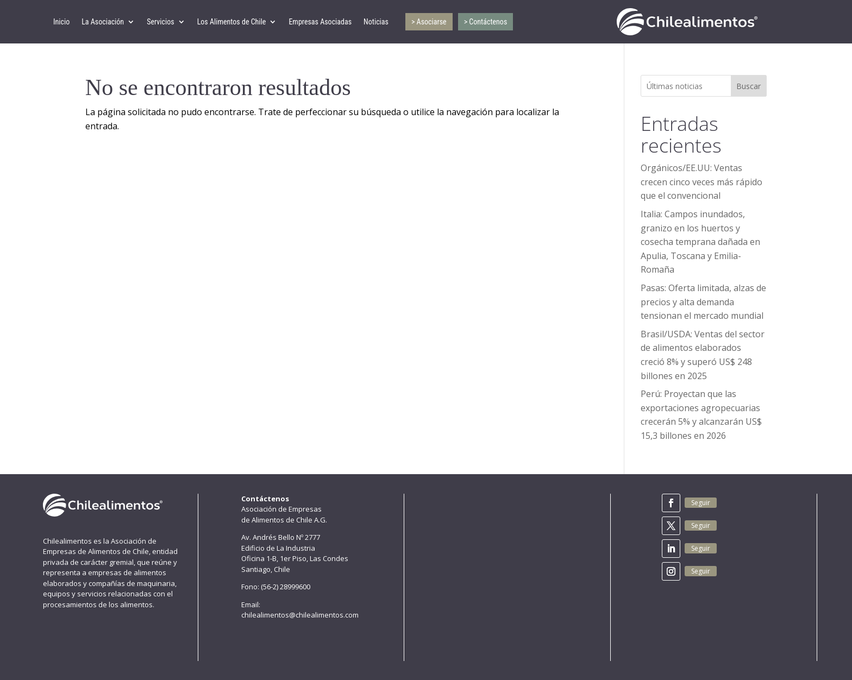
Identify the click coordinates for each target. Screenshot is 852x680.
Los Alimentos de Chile (231, 21)
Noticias (376, 21)
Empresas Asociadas (320, 21)
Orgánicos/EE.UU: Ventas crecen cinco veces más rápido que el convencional (701, 182)
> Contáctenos (486, 21)
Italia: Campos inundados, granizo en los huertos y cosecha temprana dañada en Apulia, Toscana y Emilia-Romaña (700, 241)
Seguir (700, 502)
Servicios (160, 21)
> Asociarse (429, 21)
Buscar (748, 86)
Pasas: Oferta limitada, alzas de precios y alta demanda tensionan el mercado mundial (703, 302)
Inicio (61, 21)
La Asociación (103, 21)
